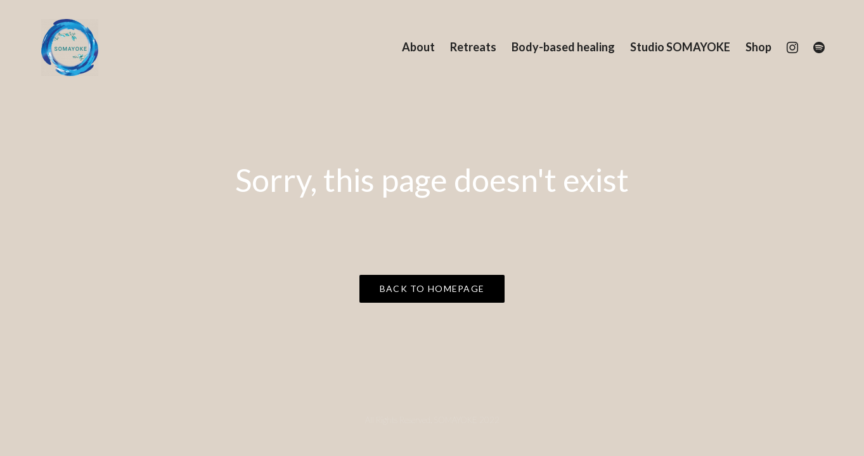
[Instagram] (792, 47)
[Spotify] (819, 47)
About (418, 47)
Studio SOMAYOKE (680, 47)
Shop (758, 47)
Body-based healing (563, 47)
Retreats (473, 47)
